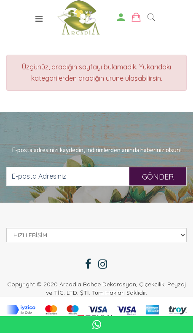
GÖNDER (158, 177)
